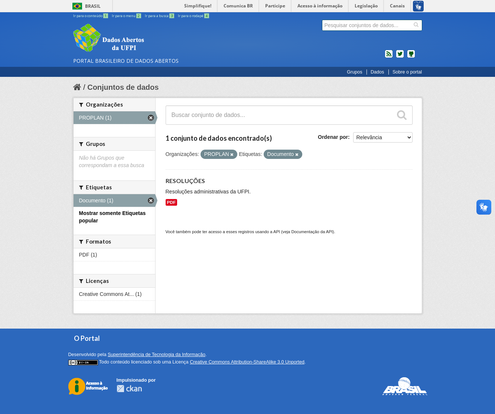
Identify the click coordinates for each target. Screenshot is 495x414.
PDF (171, 202)
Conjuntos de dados (123, 87)
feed (389, 56)
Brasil (93, 6)
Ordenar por (333, 137)
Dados (377, 72)
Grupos (354, 72)
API (276, 231)
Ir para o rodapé (193, 15)
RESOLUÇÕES (185, 180)
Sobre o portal (407, 72)
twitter (400, 56)
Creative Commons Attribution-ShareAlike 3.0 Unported (247, 362)
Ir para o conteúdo (91, 15)
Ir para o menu (127, 15)
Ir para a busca (160, 15)
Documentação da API (311, 231)
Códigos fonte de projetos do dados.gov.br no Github (411, 56)
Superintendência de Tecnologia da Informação (156, 354)
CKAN (129, 388)
